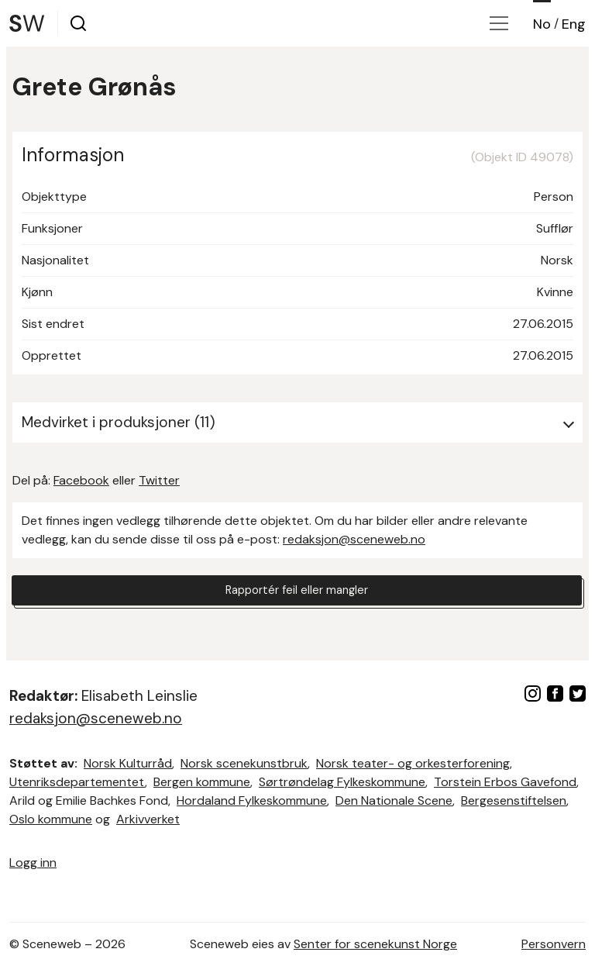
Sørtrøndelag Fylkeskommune (342, 782)
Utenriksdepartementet (77, 782)
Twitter (159, 480)
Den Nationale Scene (393, 800)
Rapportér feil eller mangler (297, 592)
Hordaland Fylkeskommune (252, 800)
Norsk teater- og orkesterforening (413, 763)
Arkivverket (148, 819)
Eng (574, 24)
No (542, 24)
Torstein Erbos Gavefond (505, 782)
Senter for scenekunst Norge (375, 944)
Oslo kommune (50, 819)
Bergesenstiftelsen (513, 800)
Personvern (553, 944)
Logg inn (33, 862)
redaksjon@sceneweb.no (354, 539)
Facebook (81, 480)
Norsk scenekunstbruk (244, 763)
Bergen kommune (201, 782)
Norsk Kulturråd (128, 763)
